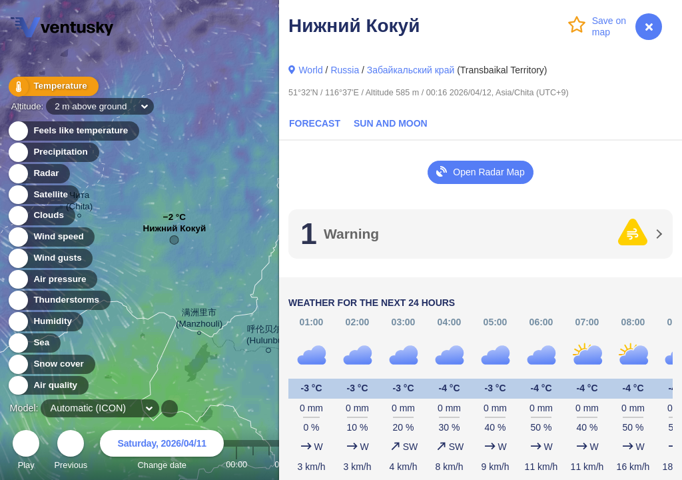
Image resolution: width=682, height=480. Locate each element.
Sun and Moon (391, 123)
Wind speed (51, 237)
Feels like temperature (73, 131)
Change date (162, 451)
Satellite (43, 195)
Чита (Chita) (79, 202)
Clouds (41, 215)
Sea (33, 343)
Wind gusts (50, 258)
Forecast (314, 123)
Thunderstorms (58, 300)
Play (26, 451)
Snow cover (51, 364)
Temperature (52, 86)
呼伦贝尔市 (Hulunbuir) (268, 337)
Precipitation (53, 152)
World (310, 70)
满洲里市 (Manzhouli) (199, 320)
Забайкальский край (410, 70)
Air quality (47, 385)
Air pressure (52, 279)
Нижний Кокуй (174, 231)
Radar (38, 173)
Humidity (45, 321)
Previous (70, 451)
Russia (344, 70)
